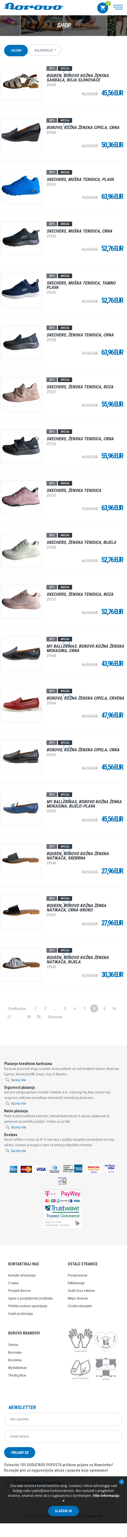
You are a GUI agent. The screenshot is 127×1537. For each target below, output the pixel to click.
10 (114, 1009)
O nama (13, 1283)
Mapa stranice (78, 1298)
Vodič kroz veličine (81, 1291)
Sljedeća (55, 1017)
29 (29, 1017)
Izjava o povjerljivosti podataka (30, 1298)
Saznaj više (18, 1080)
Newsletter (22, 1407)
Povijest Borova (19, 1291)
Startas (13, 1345)
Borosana (15, 1352)
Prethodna (17, 1009)
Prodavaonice (77, 1275)
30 (38, 1017)
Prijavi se (19, 1452)
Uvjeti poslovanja (20, 1314)
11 (9, 1017)
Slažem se (63, 1511)
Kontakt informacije (22, 1275)
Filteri (16, 50)
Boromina (15, 1360)
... (55, 1009)
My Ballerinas (17, 1368)
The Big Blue (17, 1375)
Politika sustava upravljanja (27, 1306)
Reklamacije (76, 1283)
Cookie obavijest (80, 1306)
